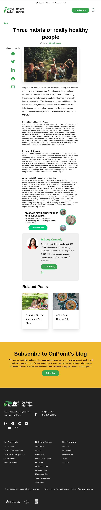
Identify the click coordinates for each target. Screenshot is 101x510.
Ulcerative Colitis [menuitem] (41, 476)
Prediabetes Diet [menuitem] (41, 468)
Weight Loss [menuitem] (39, 484)
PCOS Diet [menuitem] (39, 464)
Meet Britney (49, 267)
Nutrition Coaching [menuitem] (10, 464)
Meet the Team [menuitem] (67, 456)
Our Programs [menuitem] (9, 448)
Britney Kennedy (55, 44)
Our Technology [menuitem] (9, 460)
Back (6, 23)
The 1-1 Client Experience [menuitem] (13, 452)
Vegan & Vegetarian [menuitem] (42, 480)
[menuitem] (6, 425)
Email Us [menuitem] (65, 464)
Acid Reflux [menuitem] (39, 448)
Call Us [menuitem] (64, 460)
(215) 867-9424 (48, 413)
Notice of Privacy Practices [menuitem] (82, 491)
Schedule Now (80, 10)
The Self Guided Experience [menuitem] (14, 456)
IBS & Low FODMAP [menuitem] (42, 460)
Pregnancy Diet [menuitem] (40, 472)
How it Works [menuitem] (67, 452)
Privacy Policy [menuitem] (49, 491)
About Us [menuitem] (65, 448)
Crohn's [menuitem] (38, 452)
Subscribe (50, 374)
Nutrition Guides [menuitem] (43, 443)
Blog (47, 3)
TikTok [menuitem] (17, 428)
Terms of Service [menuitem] (62, 491)
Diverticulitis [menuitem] (39, 456)
